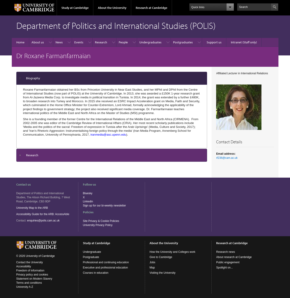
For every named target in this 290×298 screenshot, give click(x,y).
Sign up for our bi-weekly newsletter (104, 205)
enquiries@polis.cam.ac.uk (43, 220)
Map (152, 267)
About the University (112, 8)
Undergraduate (92, 251)
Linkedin (88, 201)
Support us (214, 42)
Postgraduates (183, 42)
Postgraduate (91, 257)
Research (101, 42)
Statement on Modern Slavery (34, 278)
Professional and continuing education (106, 262)
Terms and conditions (29, 282)
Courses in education (96, 272)
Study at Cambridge (75, 8)
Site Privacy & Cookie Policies (101, 221)
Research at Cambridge (151, 8)
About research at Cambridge (234, 257)
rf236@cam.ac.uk (226, 157)
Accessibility (23, 266)
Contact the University (29, 262)
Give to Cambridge (161, 257)
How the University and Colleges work (172, 251)
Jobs (152, 262)
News (59, 42)
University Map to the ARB (32, 207)
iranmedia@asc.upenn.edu (108, 134)
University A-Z (24, 286)
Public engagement (227, 262)
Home (20, 42)
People (123, 42)
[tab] (111, 78)
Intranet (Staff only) (244, 42)
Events (78, 42)
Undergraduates (150, 42)
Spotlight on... (224, 267)
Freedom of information (30, 270)
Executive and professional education (105, 267)
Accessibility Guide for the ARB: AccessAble (42, 214)
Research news (225, 251)
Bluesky (87, 193)
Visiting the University (163, 272)
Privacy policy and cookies (32, 274)
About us (37, 42)
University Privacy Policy (98, 225)
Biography (33, 78)
